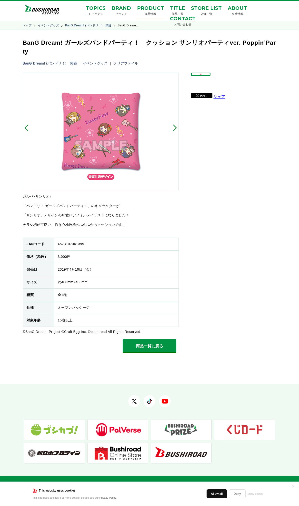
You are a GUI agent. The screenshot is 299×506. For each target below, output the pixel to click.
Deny (237, 493)
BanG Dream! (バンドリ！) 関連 (88, 25)
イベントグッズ (48, 25)
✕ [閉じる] (293, 486)
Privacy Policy (108, 497)
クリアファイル (125, 63)
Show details (255, 493)
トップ (27, 25)
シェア (219, 108)
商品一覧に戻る (149, 346)
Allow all (217, 493)
